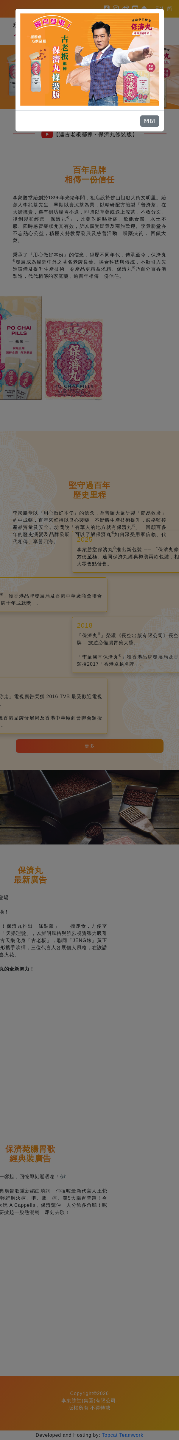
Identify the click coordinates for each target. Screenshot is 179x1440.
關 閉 (149, 120)
